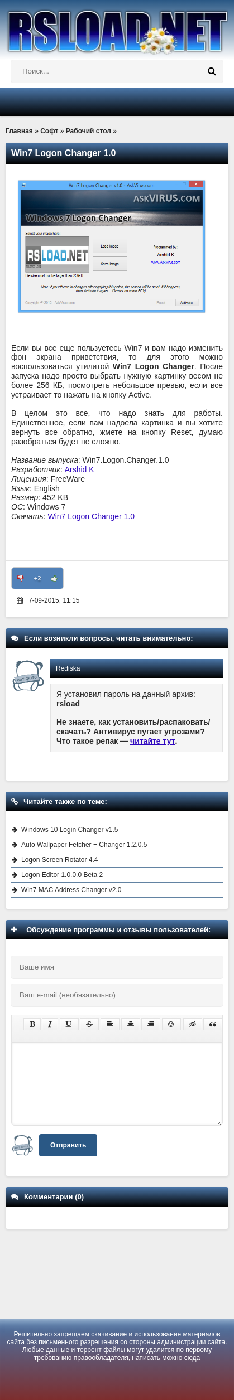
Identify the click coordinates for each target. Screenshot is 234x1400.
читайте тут (152, 741)
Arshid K (79, 469)
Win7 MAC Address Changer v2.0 (71, 890)
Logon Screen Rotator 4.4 (59, 860)
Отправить (68, 1145)
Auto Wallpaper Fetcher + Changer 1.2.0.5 (84, 845)
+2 (37, 578)
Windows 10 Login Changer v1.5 (69, 830)
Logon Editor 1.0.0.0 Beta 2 (62, 875)
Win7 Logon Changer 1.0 (91, 516)
